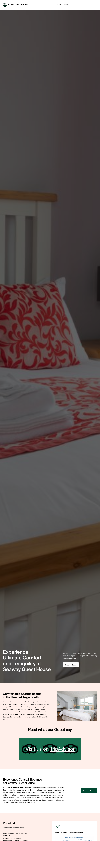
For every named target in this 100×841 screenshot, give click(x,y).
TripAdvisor (62, 749)
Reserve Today (71, 665)
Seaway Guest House (18, 5)
